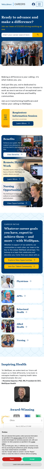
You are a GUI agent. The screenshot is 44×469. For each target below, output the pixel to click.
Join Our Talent (21, 266)
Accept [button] (32, 459)
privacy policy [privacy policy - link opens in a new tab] (17, 438)
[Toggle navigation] (39, 4)
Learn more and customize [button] (22, 464)
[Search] (37, 35)
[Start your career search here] (17, 35)
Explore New (21, 260)
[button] (41, 432)
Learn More (23, 123)
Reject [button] (12, 459)
